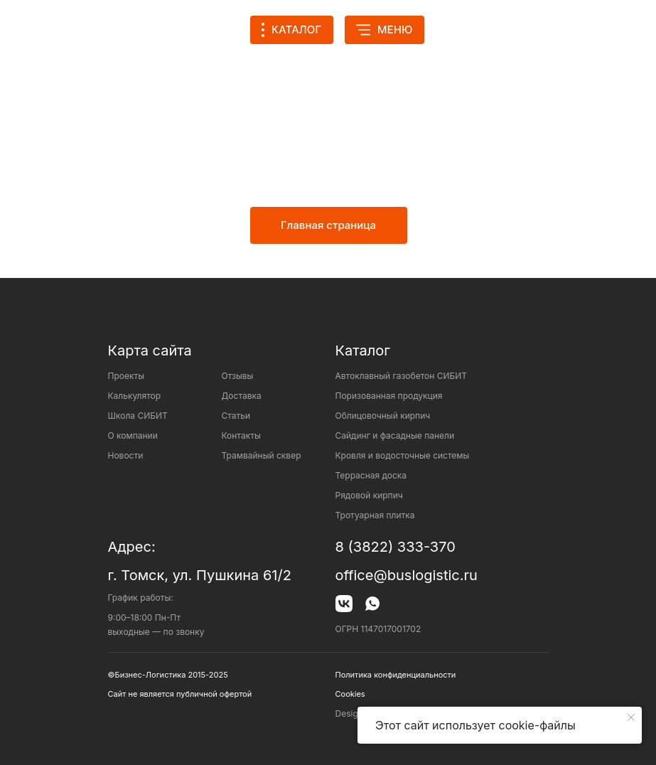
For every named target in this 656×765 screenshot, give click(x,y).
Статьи (236, 415)
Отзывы (238, 375)
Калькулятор (134, 395)
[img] (461, 29)
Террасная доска (371, 475)
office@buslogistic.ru (406, 575)
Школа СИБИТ (138, 415)
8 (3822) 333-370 (395, 546)
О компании (133, 435)
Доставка (242, 395)
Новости (126, 455)
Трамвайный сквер (261, 455)
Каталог (362, 350)
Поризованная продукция (389, 395)
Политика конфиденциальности (395, 675)
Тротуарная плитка (375, 515)
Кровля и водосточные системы (402, 455)
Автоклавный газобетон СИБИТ (401, 375)
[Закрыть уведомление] (631, 717)
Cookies (350, 694)
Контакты (241, 435)
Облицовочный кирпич (383, 415)
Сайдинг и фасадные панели (394, 435)
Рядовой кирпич (369, 495)
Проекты (126, 375)
